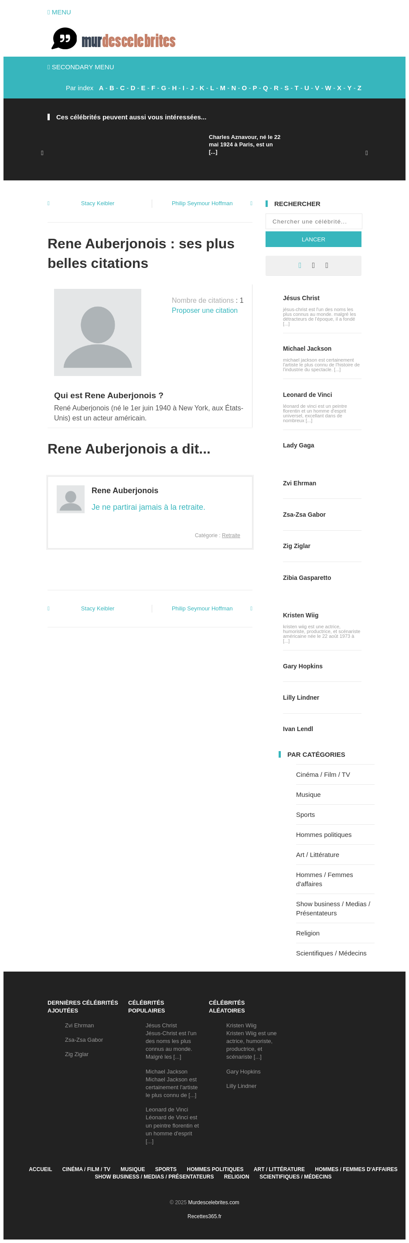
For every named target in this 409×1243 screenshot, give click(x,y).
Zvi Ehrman (299, 483)
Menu (59, 12)
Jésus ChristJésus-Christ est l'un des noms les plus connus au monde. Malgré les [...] (171, 1041)
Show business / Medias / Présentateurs (154, 1177)
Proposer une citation (205, 310)
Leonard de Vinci (307, 394)
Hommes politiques (324, 834)
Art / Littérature (317, 854)
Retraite (231, 535)
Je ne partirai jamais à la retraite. (148, 507)
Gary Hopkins (303, 666)
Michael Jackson (307, 348)
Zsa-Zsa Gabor (304, 514)
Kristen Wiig (301, 615)
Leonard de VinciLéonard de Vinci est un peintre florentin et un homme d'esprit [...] (172, 1125)
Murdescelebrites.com (213, 1202)
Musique (308, 794)
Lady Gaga (298, 445)
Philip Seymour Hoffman (202, 203)
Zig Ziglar (296, 545)
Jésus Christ (301, 298)
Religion (308, 933)
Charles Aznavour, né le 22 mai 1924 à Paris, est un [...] (244, 144)
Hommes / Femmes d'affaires (356, 1169)
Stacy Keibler (98, 203)
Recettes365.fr (204, 1216)
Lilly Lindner (301, 697)
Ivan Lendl (298, 728)
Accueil (40, 1169)
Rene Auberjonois (125, 490)
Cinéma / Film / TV (323, 774)
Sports (305, 814)
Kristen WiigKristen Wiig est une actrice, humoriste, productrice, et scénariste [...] (251, 1041)
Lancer (313, 239)
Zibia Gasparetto (307, 577)
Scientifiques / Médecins (331, 953)
